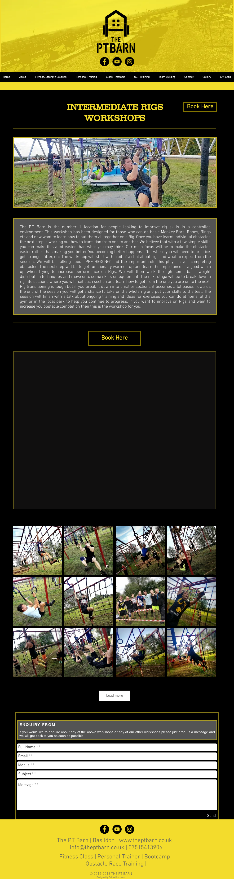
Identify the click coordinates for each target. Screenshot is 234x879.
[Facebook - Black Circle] (104, 61)
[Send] (211, 816)
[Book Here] (200, 107)
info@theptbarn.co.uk (97, 847)
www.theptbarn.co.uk (145, 840)
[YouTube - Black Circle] (117, 61)
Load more (114, 696)
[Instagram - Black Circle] (129, 61)
